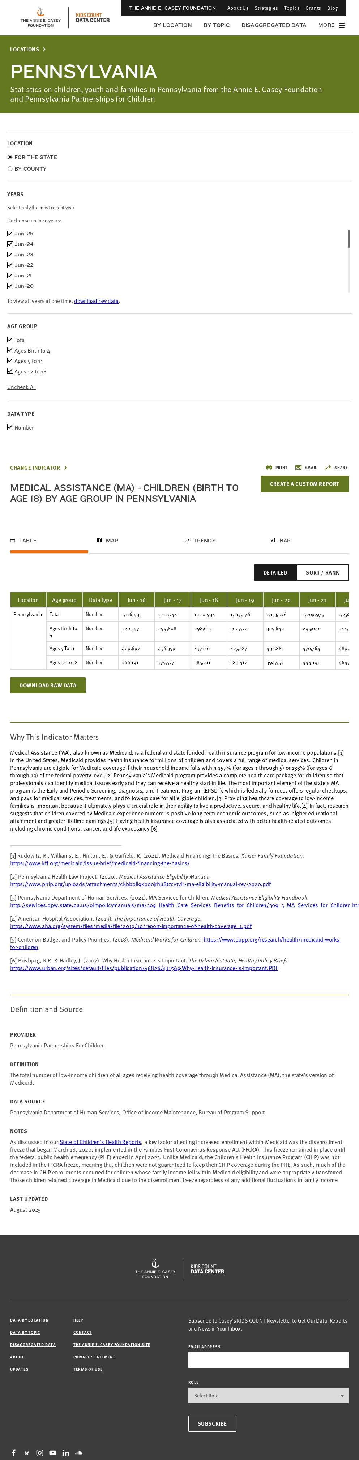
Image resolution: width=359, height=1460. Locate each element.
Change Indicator (35, 467)
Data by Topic (25, 1332)
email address (204, 1346)
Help (78, 1320)
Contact (82, 1332)
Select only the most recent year (40, 207)
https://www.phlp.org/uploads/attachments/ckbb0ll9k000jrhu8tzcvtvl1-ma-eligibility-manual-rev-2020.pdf (140, 884)
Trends (204, 540)
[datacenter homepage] (93, 18)
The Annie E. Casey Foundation (172, 8)
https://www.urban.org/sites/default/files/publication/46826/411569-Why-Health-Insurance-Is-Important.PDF (144, 968)
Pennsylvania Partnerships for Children (57, 1045)
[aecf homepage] (40, 18)
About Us (238, 7)
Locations (24, 49)
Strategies (266, 7)
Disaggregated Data (274, 25)
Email (306, 467)
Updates (19, 1369)
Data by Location (29, 1320)
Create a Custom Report (304, 484)
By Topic (217, 25)
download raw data (96, 300)
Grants (313, 7)
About (17, 1356)
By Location (172, 25)
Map (112, 540)
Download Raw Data (48, 685)
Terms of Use (88, 1369)
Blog (332, 7)
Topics (292, 7)
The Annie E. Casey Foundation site (111, 1344)
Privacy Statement (94, 1356)
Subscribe (212, 1423)
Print (276, 467)
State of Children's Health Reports (100, 1141)
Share (336, 467)
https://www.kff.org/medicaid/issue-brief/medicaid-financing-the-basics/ (100, 863)
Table (28, 540)
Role (193, 1382)
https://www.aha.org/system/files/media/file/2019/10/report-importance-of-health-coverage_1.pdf (131, 926)
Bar (285, 540)
